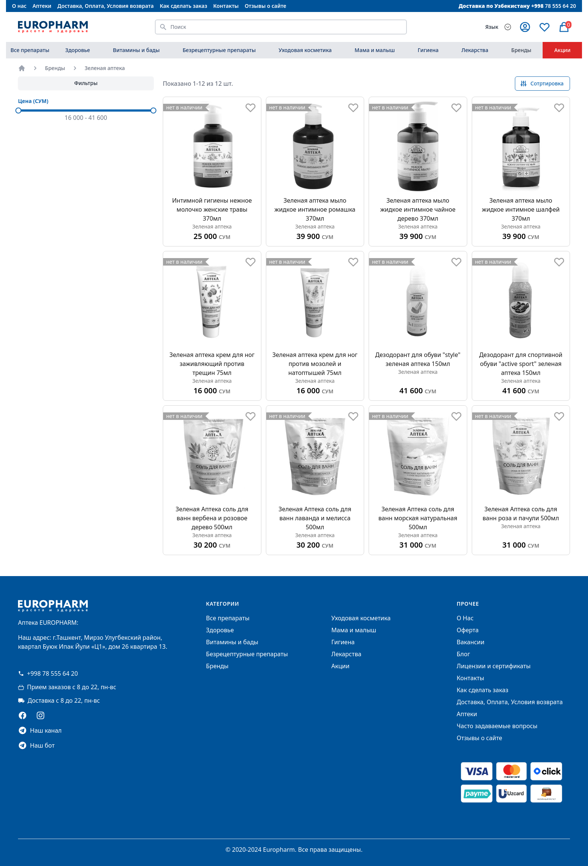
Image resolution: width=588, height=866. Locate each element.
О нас (19, 5)
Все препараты (29, 50)
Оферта (468, 630)
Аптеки (42, 5)
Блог (463, 654)
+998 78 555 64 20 (48, 673)
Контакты (225, 5)
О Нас (465, 618)
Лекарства (475, 50)
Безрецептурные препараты (219, 50)
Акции (562, 50)
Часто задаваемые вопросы (497, 726)
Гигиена (428, 50)
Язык (491, 26)
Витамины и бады (136, 50)
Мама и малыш (375, 50)
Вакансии (470, 642)
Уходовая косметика (305, 50)
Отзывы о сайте (265, 5)
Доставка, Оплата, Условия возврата (105, 5)
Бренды (521, 50)
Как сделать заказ (183, 5)
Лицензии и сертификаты (494, 666)
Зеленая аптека (105, 68)
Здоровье (77, 50)
